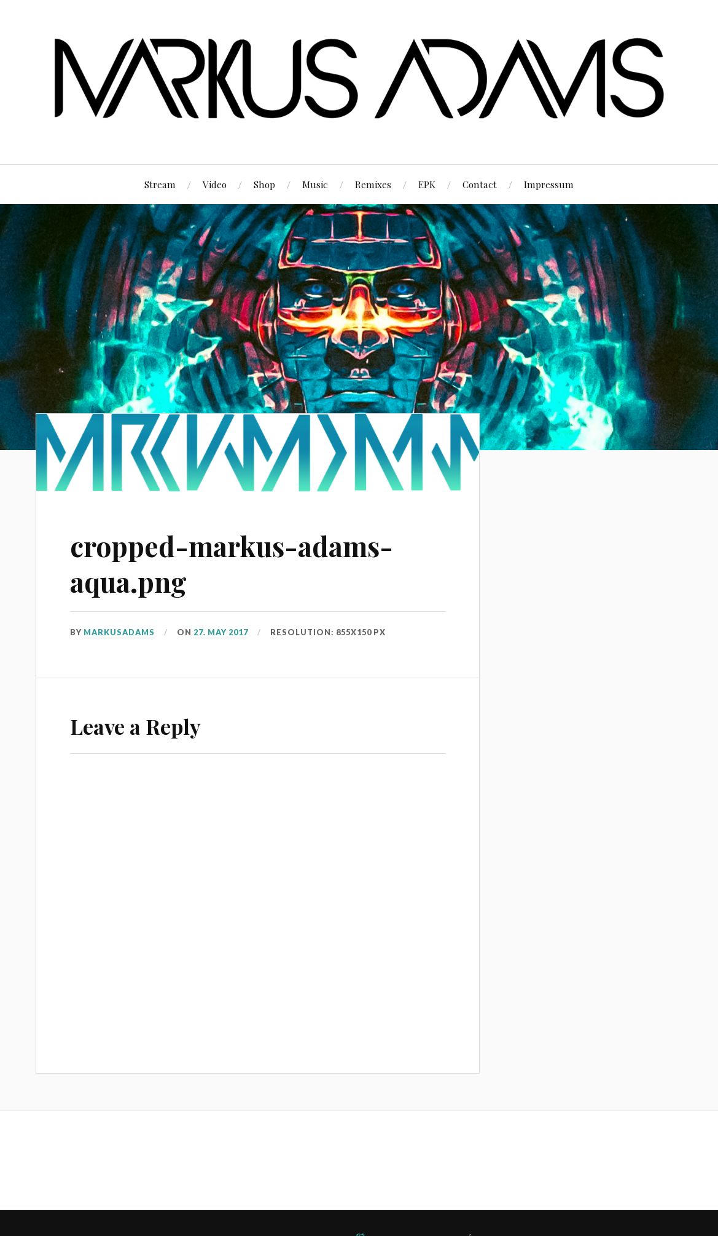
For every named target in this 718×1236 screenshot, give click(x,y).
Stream (160, 184)
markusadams (119, 632)
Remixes (373, 184)
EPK (426, 184)
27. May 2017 (220, 632)
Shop (264, 184)
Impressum (549, 184)
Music (315, 184)
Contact (479, 184)
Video (215, 184)
